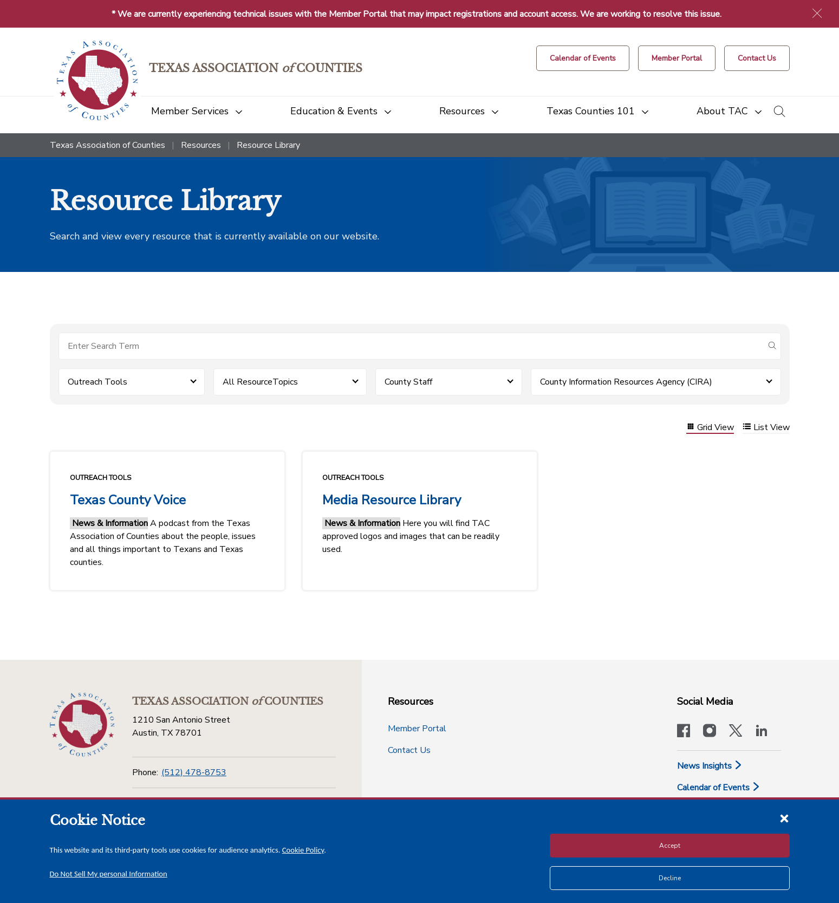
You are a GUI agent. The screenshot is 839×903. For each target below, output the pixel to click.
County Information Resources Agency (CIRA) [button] (626, 382)
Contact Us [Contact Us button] (409, 750)
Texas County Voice (128, 500)
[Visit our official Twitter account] (735, 732)
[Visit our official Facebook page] (683, 732)
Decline (670, 878)
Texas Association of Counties (107, 145)
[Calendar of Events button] (582, 58)
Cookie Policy (303, 850)
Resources (201, 145)
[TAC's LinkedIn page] (761, 732)
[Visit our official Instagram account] (709, 732)
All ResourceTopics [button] (260, 382)
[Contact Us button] (757, 58)
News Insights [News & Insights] (710, 766)
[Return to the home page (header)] (97, 80)
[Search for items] (411, 346)
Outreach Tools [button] (97, 382)
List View (766, 427)
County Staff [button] (408, 382)
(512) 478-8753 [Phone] (193, 772)
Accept (669, 845)
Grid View (710, 427)
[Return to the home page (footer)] (82, 724)
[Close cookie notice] (784, 818)
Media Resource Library (391, 500)
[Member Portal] (677, 58)
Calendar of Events (718, 788)
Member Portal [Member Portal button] (417, 729)
